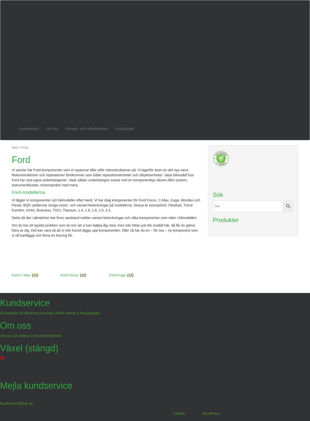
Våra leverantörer (47, 336)
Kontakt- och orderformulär (87, 129)
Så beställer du (11, 313)
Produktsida (124, 129)
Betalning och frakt (39, 313)
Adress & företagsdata (82, 313)
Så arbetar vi (23, 336)
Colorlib (179, 413)
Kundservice (29, 129)
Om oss (52, 129)
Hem (15, 147)
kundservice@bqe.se (16, 403)
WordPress (210, 413)
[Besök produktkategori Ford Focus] (81, 259)
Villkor (59, 313)
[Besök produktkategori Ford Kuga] (130, 259)
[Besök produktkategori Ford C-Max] (32, 259)
